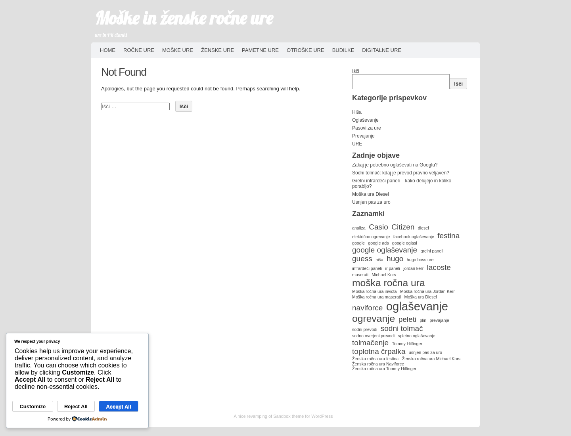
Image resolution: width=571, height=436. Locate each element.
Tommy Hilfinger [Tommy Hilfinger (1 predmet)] (407, 343)
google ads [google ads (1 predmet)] (378, 243)
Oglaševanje (365, 120)
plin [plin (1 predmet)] (423, 320)
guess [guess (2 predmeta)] (362, 258)
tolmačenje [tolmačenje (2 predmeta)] (370, 342)
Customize (32, 406)
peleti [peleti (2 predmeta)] (408, 319)
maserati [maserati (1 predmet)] (360, 274)
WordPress (322, 416)
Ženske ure (217, 50)
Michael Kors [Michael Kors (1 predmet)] (384, 274)
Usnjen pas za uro (371, 202)
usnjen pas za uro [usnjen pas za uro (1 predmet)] (425, 352)
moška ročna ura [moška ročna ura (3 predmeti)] (388, 282)
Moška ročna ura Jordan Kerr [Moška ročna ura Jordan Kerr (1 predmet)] (427, 291)
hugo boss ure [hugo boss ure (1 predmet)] (420, 259)
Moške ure (177, 50)
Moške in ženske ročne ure (184, 18)
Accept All (118, 406)
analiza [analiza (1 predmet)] (359, 228)
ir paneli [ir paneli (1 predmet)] (392, 268)
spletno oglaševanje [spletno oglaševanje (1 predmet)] (416, 335)
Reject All (76, 406)
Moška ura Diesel (370, 194)
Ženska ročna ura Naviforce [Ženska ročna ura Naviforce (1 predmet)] (378, 363)
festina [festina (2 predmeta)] (448, 235)
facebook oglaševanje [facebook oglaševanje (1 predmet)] (413, 236)
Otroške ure (305, 50)
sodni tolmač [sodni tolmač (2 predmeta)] (402, 328)
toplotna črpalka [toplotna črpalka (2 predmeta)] (378, 351)
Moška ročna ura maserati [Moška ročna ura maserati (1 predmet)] (376, 296)
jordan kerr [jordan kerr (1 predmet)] (413, 268)
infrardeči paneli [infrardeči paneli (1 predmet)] (367, 268)
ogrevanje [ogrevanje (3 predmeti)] (373, 318)
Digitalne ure (381, 50)
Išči (355, 71)
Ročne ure (138, 50)
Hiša (357, 112)
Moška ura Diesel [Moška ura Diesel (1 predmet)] (420, 296)
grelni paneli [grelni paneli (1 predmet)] (432, 251)
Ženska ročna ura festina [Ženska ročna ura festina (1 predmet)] (375, 358)
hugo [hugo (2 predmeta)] (395, 258)
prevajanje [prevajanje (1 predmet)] (439, 320)
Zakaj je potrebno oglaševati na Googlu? (394, 165)
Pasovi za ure (366, 128)
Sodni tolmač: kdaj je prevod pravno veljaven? (400, 173)
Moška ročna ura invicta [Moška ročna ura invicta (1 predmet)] (374, 291)
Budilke (343, 50)
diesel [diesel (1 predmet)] (423, 228)
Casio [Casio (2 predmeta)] (378, 227)
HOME (107, 50)
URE (357, 144)
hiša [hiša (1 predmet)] (379, 259)
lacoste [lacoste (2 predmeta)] (439, 267)
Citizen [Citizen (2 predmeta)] (402, 227)
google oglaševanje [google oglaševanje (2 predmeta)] (384, 250)
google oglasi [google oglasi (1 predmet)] (404, 243)
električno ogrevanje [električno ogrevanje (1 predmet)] (371, 236)
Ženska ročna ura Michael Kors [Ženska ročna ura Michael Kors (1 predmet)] (431, 358)
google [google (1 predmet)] (358, 243)
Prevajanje (363, 136)
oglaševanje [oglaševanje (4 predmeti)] (417, 306)
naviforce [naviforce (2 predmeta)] (367, 308)
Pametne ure (260, 50)
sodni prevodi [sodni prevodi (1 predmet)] (364, 329)
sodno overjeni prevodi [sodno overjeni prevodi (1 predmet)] (373, 335)
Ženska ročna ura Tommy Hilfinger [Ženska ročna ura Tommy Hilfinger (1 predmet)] (384, 368)
